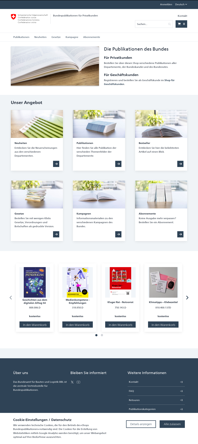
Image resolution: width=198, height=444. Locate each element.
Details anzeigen (141, 424)
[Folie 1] (96, 335)
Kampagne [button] (72, 37)
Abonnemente (91, 37)
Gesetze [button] (56, 37)
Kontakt (182, 15)
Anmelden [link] (166, 4)
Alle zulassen (172, 424)
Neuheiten (40, 37)
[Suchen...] (152, 24)
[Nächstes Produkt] (187, 297)
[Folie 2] (102, 335)
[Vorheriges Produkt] (10, 297)
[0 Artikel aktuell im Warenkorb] (181, 24)
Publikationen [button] (21, 37)
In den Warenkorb (35, 325)
